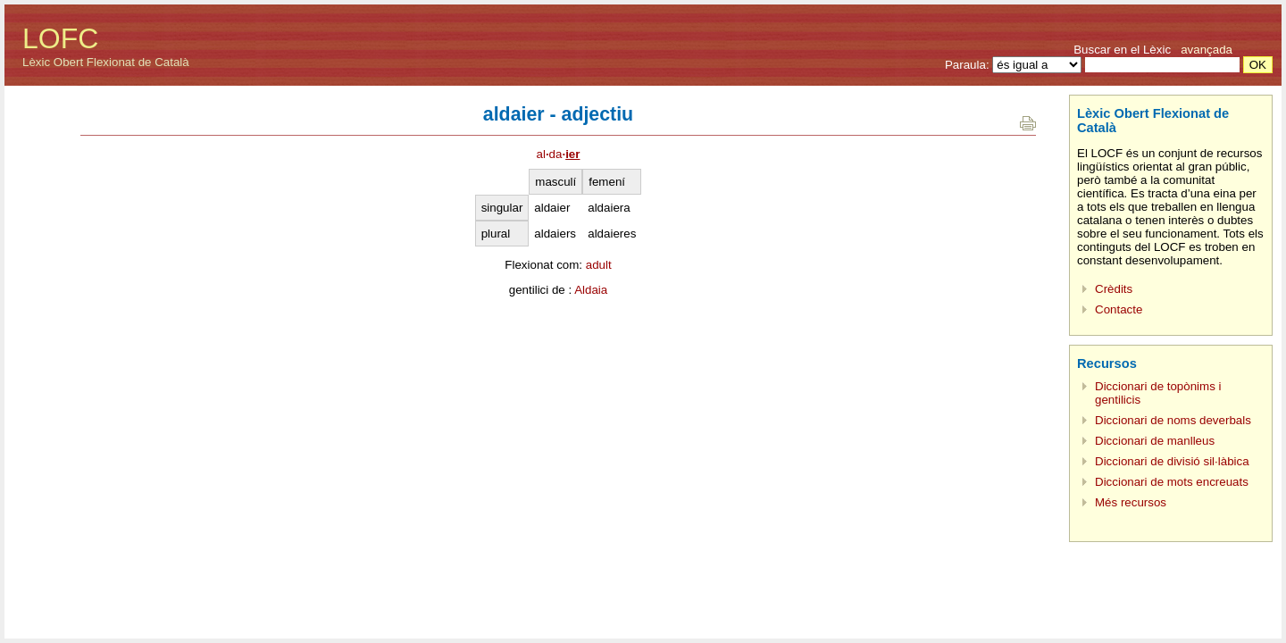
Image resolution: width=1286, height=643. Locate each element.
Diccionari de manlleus (1155, 440)
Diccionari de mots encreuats (1171, 482)
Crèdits (1113, 289)
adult (599, 264)
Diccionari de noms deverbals (1173, 420)
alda (558, 154)
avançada (1206, 49)
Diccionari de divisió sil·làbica (1172, 461)
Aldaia (590, 289)
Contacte (1118, 309)
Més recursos (1130, 502)
